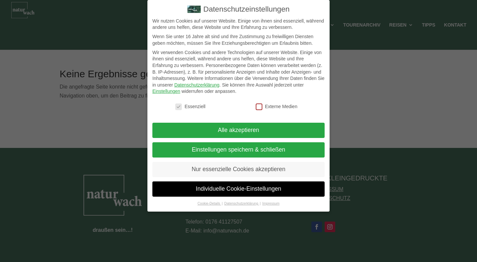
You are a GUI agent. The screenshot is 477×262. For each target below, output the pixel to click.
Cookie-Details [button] (209, 199)
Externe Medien (276, 102)
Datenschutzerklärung (196, 80)
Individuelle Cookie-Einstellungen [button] (238, 184)
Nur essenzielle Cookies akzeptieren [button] (238, 165)
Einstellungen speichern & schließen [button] (238, 145)
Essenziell (190, 102)
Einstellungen (166, 87)
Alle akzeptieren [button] (238, 125)
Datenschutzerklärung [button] (241, 199)
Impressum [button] (271, 199)
